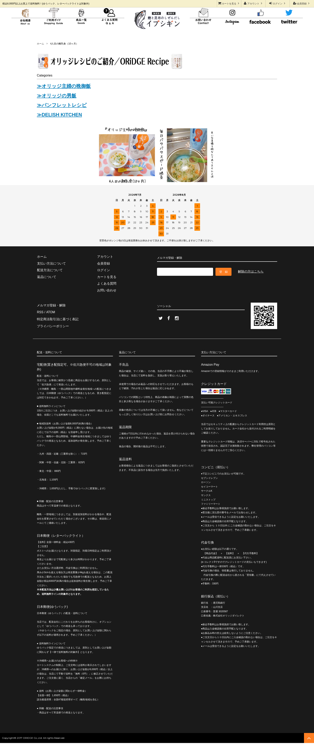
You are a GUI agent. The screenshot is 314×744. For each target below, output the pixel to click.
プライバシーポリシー (53, 325)
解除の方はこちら (251, 271)
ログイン (277, 3)
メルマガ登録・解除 (51, 305)
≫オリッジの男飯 (56, 95)
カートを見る (229, 3)
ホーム (40, 43)
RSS (40, 311)
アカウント (253, 3)
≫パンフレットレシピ (62, 105)
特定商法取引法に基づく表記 (57, 318)
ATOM (50, 311)
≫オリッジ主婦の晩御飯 (64, 86)
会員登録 (302, 3)
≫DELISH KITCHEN (59, 114)
